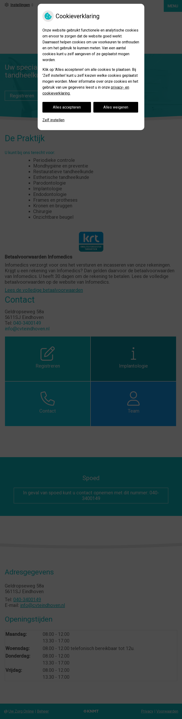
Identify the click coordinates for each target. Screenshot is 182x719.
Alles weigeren (115, 107)
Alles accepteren (67, 107)
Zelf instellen (53, 120)
